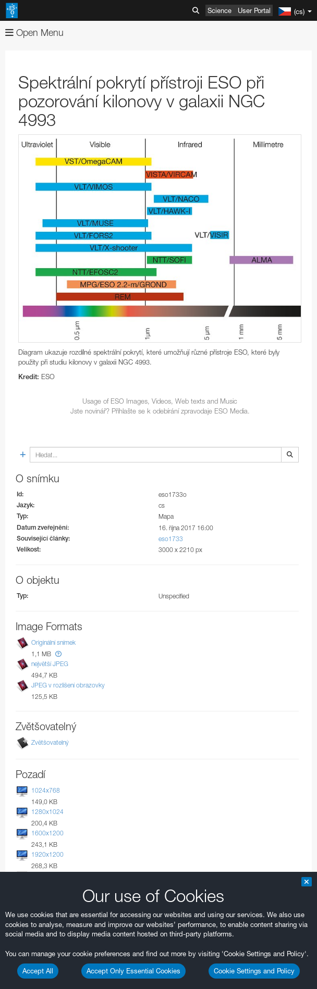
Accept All (37, 971)
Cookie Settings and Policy (254, 971)
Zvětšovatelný (50, 742)
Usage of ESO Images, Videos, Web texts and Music (159, 401)
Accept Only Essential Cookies (133, 971)
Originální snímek (53, 642)
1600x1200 (47, 833)
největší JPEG (49, 664)
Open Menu (34, 32)
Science (219, 10)
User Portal (254, 10)
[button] (58, 654)
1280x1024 (47, 812)
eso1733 (171, 539)
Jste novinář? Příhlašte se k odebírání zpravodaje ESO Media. (160, 411)
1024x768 (45, 790)
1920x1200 (47, 854)
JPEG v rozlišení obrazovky (68, 686)
